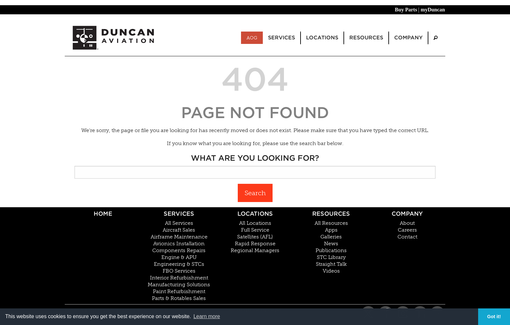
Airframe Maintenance (179, 236)
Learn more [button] (207, 316)
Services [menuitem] (281, 37)
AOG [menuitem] (252, 38)
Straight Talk (331, 264)
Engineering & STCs (179, 264)
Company (407, 213)
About (407, 223)
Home (103, 213)
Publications (331, 250)
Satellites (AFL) (255, 236)
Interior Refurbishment (179, 277)
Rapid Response (255, 243)
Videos (331, 271)
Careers (407, 230)
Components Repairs (179, 250)
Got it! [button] (494, 316)
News (331, 243)
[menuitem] (435, 38)
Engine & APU (179, 257)
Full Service (255, 230)
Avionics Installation (179, 243)
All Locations (255, 223)
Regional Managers (255, 250)
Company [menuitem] (408, 37)
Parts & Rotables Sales (179, 298)
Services (179, 213)
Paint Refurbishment (179, 291)
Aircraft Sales (179, 230)
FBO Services (179, 271)
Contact (407, 236)
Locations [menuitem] (322, 37)
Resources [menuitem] (366, 37)
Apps (331, 230)
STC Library (331, 257)
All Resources (331, 223)
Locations (255, 213)
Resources (331, 213)
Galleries (331, 236)
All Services (179, 223)
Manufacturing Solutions (179, 284)
